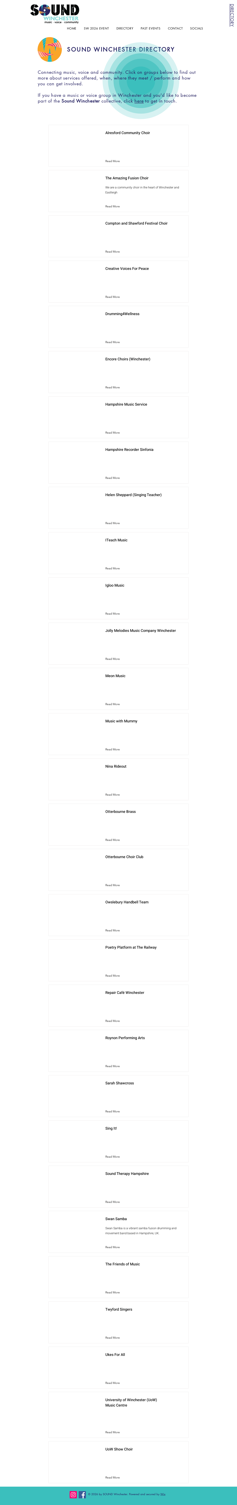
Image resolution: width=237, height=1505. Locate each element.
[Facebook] (82, 1494)
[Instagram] (73, 1494)
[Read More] (115, 161)
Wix (162, 1494)
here (139, 101)
